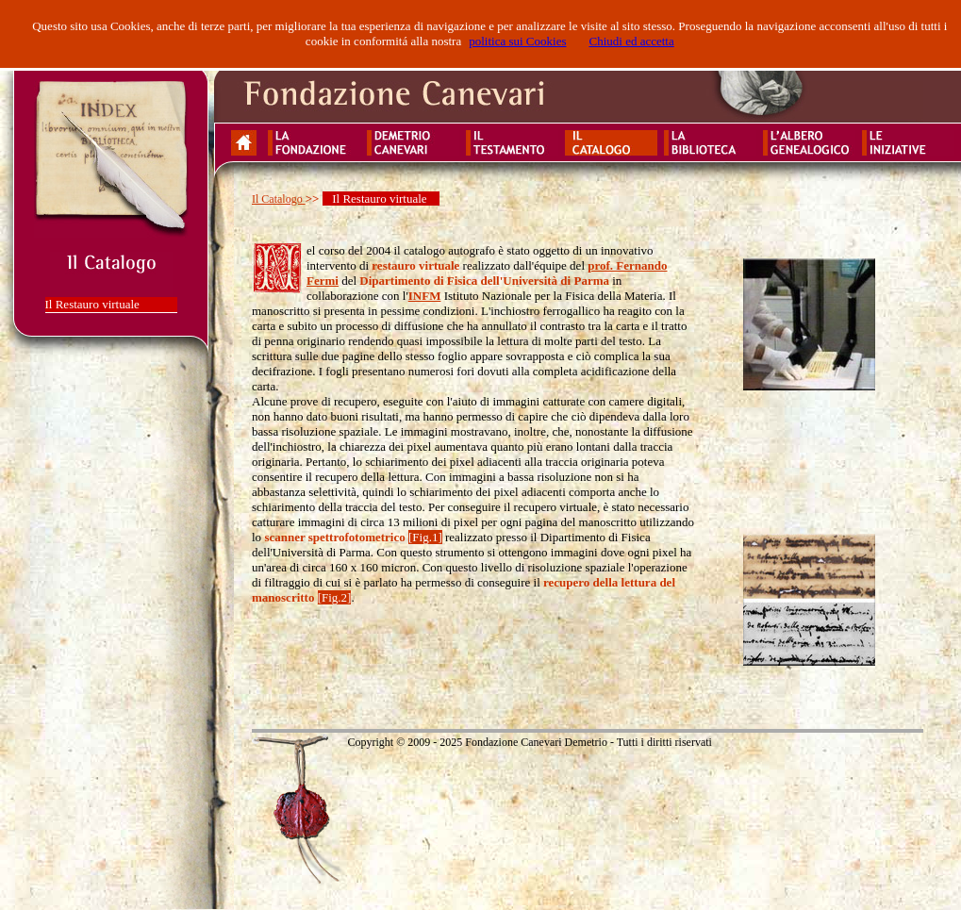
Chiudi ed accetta (630, 41)
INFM (424, 296)
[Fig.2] (335, 597)
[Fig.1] (425, 537)
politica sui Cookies (517, 41)
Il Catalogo (279, 199)
